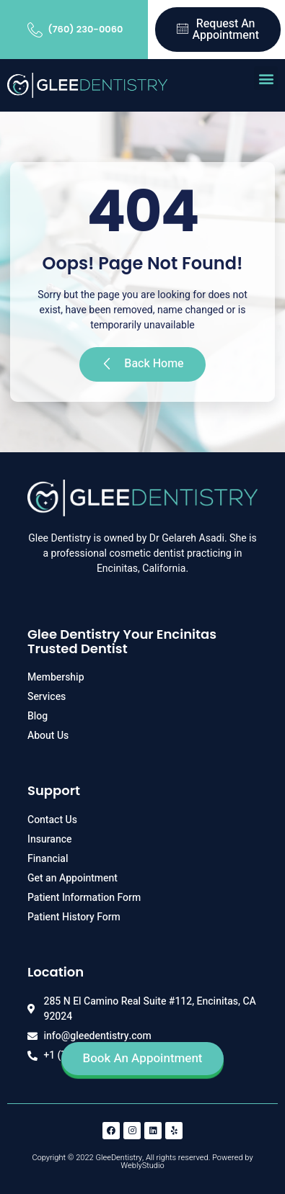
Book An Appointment (143, 1058)
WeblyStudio (142, 1165)
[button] (266, 78)
